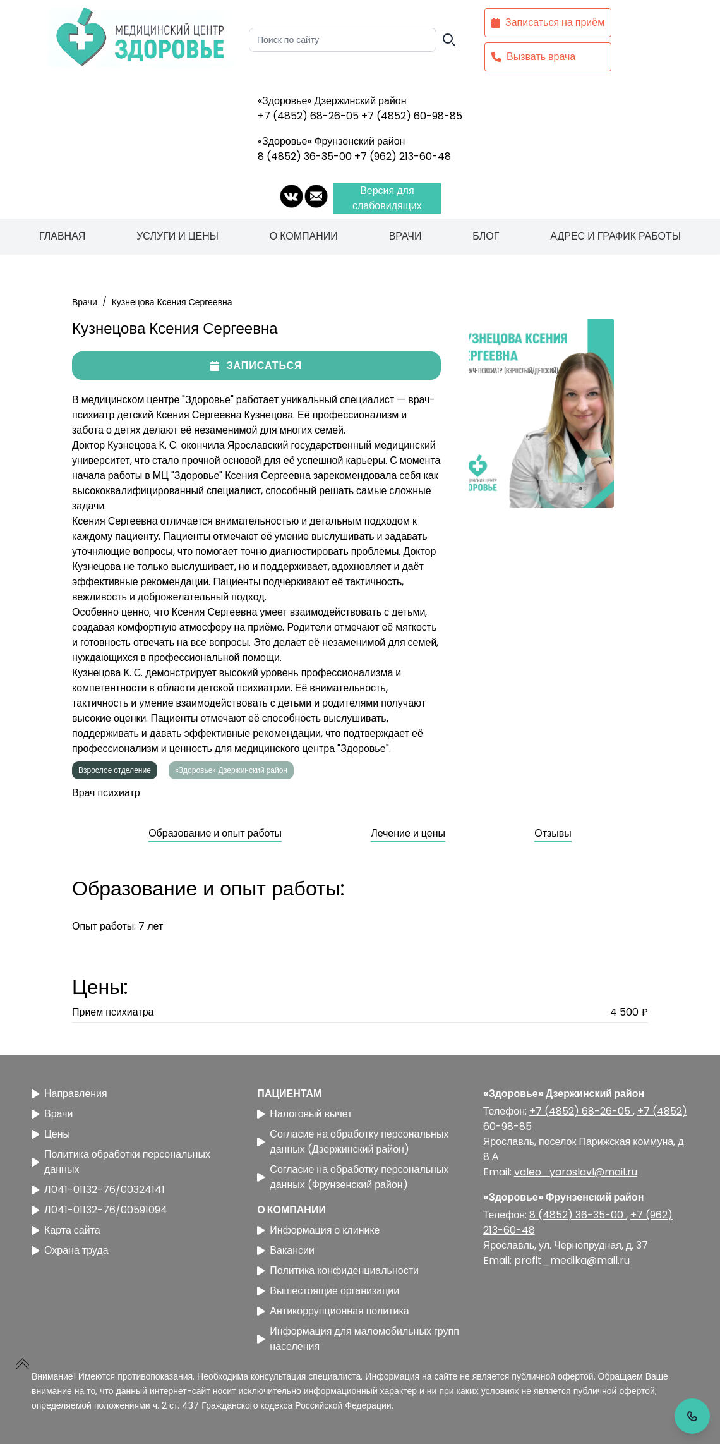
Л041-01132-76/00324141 (98, 1189)
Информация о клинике (318, 1230)
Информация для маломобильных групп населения (358, 1339)
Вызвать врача (533, 56)
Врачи (405, 236)
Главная (62, 236)
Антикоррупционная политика (333, 1311)
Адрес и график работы (615, 236)
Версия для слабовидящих (387, 198)
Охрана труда (70, 1250)
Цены (51, 1134)
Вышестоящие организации (328, 1290)
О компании (304, 236)
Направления (69, 1093)
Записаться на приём (547, 22)
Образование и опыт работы (215, 833)
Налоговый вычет (304, 1114)
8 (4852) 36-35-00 (306, 156)
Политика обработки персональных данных (121, 1162)
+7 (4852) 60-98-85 (411, 116)
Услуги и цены (177, 236)
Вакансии (286, 1250)
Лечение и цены (408, 833)
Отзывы (553, 833)
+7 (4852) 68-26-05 (309, 116)
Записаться (256, 365)
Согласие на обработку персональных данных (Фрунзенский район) (352, 1177)
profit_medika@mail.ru (572, 1260)
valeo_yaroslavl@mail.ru (575, 1172)
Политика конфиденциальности (338, 1270)
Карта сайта (66, 1230)
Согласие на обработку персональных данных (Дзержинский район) (352, 1141)
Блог (485, 236)
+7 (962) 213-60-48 (402, 156)
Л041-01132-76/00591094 (99, 1210)
